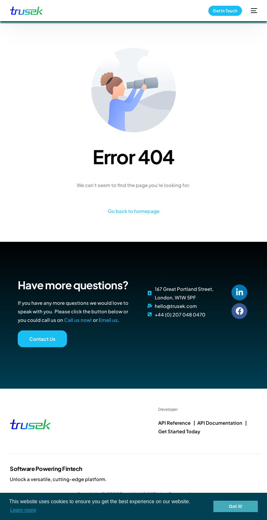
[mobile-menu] (252, 10)
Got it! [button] (235, 506)
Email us (108, 320)
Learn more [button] (23, 510)
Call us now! (78, 320)
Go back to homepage (134, 211)
